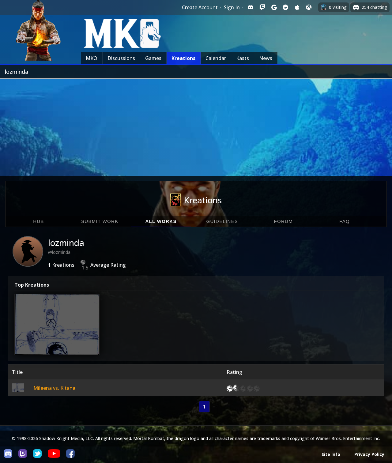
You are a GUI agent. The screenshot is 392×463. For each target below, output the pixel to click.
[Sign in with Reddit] (285, 7)
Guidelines (222, 221)
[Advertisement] (196, 125)
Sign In (232, 7)
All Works (160, 221)
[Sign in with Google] (273, 7)
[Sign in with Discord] (250, 7)
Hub (38, 221)
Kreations (183, 58)
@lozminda (59, 252)
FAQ (344, 221)
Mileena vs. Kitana (54, 388)
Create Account (200, 7)
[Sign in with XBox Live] (308, 7)
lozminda (66, 242)
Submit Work (100, 221)
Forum (283, 221)
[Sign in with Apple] (297, 7)
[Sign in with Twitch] (262, 7)
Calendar (215, 58)
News (265, 58)
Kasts (242, 58)
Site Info (331, 454)
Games (153, 58)
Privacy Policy (369, 454)
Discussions (121, 58)
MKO (91, 58)
